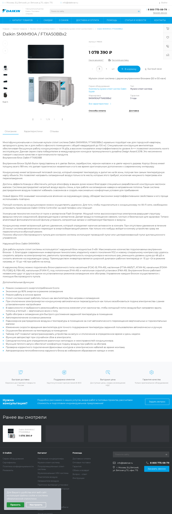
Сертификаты (9, 462)
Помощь (77, 453)
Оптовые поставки (82, 462)
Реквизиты (8, 470)
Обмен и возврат (81, 470)
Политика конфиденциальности (18, 466)
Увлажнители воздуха (48, 481)
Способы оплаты (97, 111)
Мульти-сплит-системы (49, 462)
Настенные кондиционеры (51, 458)
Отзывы (54, 131)
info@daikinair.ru (70, 2)
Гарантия (77, 466)
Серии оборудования (13, 458)
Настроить (36, 505)
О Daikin (7, 453)
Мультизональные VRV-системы (53, 473)
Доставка (134, 111)
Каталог (42, 453)
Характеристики (33, 131)
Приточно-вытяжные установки (53, 485)
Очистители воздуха (47, 477)
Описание (11, 131)
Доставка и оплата (82, 458)
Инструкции (78, 478)
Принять (15, 505)
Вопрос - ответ (80, 474)
